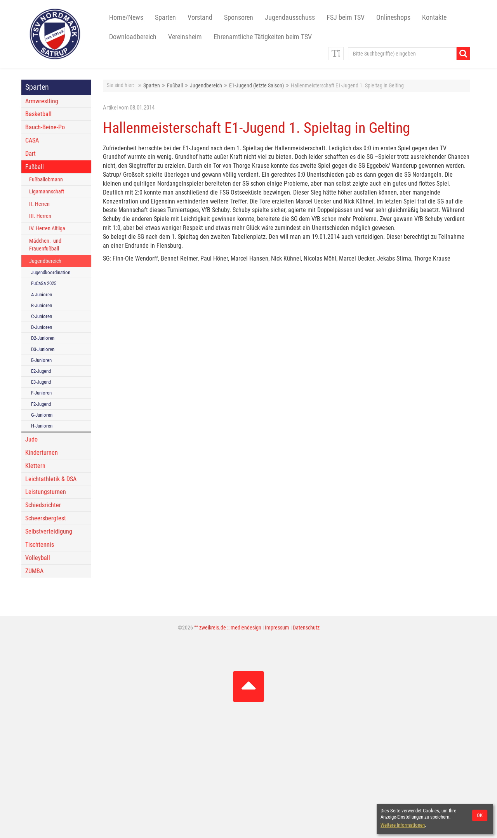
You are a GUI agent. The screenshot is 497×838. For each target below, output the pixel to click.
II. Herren (39, 204)
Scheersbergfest (45, 518)
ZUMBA (34, 571)
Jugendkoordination (50, 272)
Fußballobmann (46, 179)
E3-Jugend (41, 382)
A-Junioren (41, 294)
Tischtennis (39, 544)
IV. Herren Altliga (47, 228)
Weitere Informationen (403, 825)
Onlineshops (393, 17)
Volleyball (37, 558)
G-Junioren (41, 415)
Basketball (38, 114)
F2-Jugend (41, 404)
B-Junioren (41, 305)
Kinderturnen (41, 452)
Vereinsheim (185, 37)
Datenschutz (306, 627)
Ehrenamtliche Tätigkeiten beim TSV (263, 37)
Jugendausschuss (290, 17)
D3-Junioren (42, 349)
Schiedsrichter (43, 505)
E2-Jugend (41, 371)
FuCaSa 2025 (43, 283)
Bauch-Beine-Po (45, 127)
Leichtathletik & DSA (50, 479)
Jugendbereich (206, 85)
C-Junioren (41, 316)
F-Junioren (41, 393)
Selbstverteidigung (48, 531)
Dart (30, 153)
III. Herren (40, 216)
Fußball (175, 85)
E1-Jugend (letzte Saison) (256, 85)
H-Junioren (41, 426)
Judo (31, 439)
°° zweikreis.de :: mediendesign (227, 627)
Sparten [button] (165, 17)
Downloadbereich (132, 37)
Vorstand (200, 17)
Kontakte (434, 17)
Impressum (277, 627)
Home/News (126, 17)
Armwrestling (41, 101)
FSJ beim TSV (346, 17)
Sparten (151, 85)
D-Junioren (41, 327)
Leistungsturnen (45, 491)
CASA (32, 140)
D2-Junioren (42, 338)
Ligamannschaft (46, 191)
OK (480, 815)
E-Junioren (41, 360)
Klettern (35, 465)
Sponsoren (238, 17)
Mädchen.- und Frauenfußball (45, 245)
